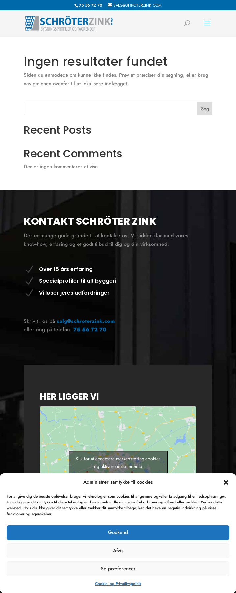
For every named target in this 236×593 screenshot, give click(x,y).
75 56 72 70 (89, 329)
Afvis (118, 550)
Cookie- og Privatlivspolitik (118, 584)
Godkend (118, 532)
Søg (205, 108)
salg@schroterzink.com (86, 321)
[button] (226, 482)
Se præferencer (118, 568)
